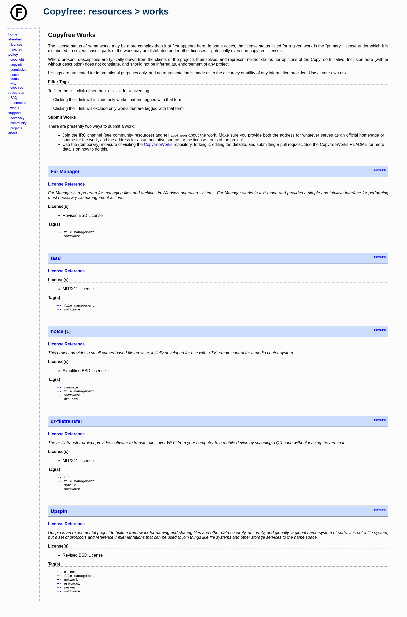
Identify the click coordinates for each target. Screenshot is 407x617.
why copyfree (16, 85)
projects (16, 128)
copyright (17, 59)
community (18, 123)
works (14, 108)
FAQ (13, 98)
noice (57, 334)
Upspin (59, 520)
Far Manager (65, 171)
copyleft (16, 65)
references (18, 103)
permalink (379, 170)
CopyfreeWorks (158, 144)
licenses (16, 44)
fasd (55, 260)
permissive (18, 70)
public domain (15, 77)
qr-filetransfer (66, 427)
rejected (16, 49)
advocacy (17, 118)
